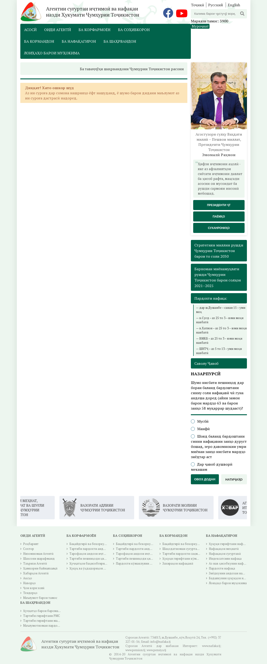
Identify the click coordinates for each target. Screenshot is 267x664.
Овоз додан (204, 479)
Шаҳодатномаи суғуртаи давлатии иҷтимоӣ (194, 549)
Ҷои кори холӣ (33, 588)
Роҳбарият (31, 544)
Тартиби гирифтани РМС (41, 616)
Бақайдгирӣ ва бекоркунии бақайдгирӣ (98, 544)
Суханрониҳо (219, 228)
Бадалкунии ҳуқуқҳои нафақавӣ (232, 578)
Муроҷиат (200, 26)
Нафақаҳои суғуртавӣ (225, 554)
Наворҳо (29, 583)
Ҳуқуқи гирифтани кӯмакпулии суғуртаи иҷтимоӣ (199, 558)
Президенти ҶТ (219, 205)
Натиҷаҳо (233, 479)
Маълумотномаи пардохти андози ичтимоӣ (55, 625)
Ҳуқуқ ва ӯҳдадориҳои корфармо (94, 568)
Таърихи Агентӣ (35, 563)
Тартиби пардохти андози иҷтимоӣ (95, 549)
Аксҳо (27, 578)
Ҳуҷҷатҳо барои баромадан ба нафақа (51, 611)
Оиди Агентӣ (57, 29)
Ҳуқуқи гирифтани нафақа (228, 544)
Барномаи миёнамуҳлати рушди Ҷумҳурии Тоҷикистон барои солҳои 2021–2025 (217, 277)
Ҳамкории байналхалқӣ (40, 568)
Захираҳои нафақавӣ (177, 563)
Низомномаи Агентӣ (38, 554)
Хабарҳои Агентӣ (36, 573)
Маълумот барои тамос (40, 598)
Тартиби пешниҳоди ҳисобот (91, 558)
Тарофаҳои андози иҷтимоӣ (90, 554)
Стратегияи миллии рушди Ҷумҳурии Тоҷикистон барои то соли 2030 (218, 250)
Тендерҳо (30, 593)
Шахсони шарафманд (39, 558)
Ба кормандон (39, 41)
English (234, 4)
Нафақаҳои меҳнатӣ (224, 549)
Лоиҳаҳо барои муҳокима (52, 53)
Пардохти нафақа (222, 568)
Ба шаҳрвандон (119, 41)
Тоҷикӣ (197, 4)
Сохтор (28, 549)
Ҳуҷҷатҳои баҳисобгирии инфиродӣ (96, 563)
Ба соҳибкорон (134, 29)
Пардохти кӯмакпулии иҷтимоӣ (139, 563)
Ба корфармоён (94, 29)
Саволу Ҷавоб (206, 363)
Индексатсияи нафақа (225, 558)
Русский (215, 4)
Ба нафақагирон (79, 41)
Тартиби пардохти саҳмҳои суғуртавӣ (190, 554)
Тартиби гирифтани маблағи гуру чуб (50, 620)
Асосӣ (30, 29)
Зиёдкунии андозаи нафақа (229, 573)
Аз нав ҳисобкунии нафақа (229, 563)
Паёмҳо (219, 216)
